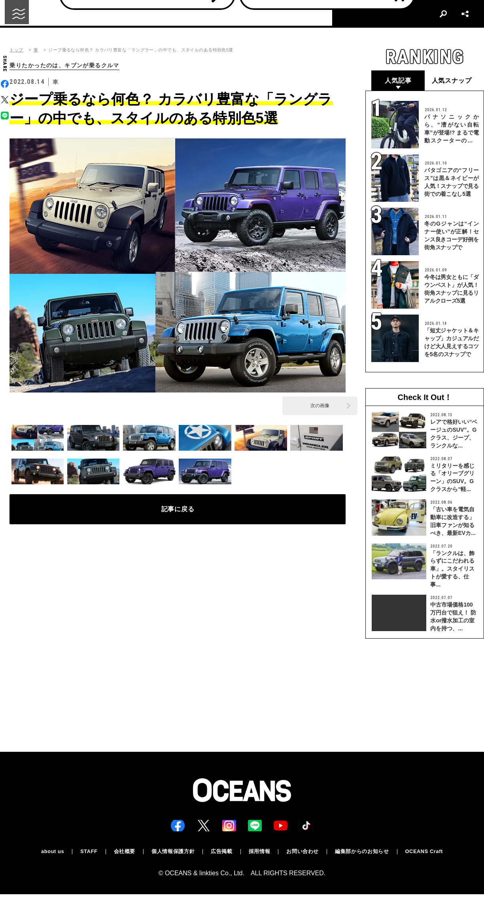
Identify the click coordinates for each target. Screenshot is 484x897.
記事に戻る (178, 513)
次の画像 (319, 406)
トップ (16, 50)
